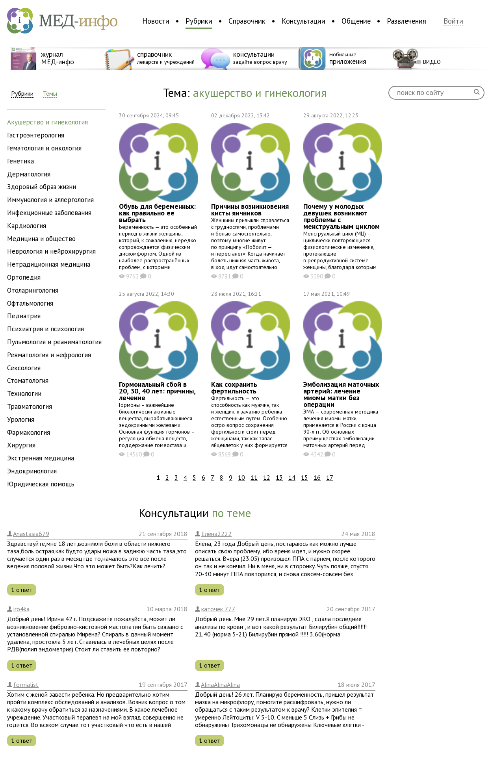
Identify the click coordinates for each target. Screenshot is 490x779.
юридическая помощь (40, 483)
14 (291, 477)
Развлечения (406, 21)
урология (20, 419)
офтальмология (30, 303)
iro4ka (21, 609)
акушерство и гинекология (47, 121)
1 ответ (21, 590)
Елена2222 (216, 534)
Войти (453, 21)
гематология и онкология (44, 147)
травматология (29, 406)
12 (266, 477)
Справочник (246, 21)
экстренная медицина (40, 457)
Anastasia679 (31, 534)
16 (317, 477)
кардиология (26, 225)
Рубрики (199, 21)
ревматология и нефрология (49, 354)
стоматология (27, 380)
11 (254, 477)
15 (304, 477)
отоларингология (32, 290)
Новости (155, 21)
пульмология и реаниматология (54, 341)
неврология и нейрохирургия (51, 251)
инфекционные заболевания (49, 212)
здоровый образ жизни (41, 186)
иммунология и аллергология (50, 199)
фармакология (28, 432)
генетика (20, 160)
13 (279, 477)
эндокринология (32, 470)
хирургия (21, 444)
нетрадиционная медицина (48, 264)
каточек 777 (218, 609)
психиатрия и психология (45, 328)
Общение (356, 21)
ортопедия (24, 277)
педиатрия (24, 315)
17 (329, 477)
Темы (50, 93)
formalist (26, 684)
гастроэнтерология (35, 134)
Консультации (303, 21)
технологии (24, 393)
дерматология (28, 173)
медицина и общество (41, 238)
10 (241, 477)
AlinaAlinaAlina (220, 684)
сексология (24, 367)
